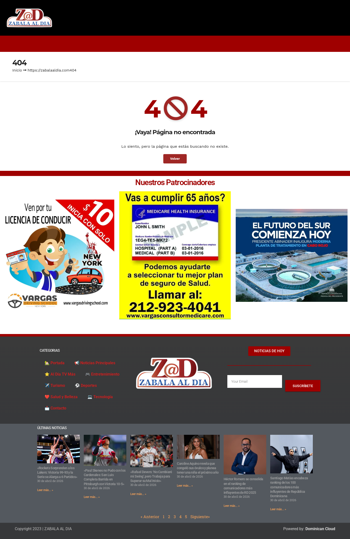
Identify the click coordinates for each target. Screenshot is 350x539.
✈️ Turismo (55, 385)
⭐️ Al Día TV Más (60, 374)
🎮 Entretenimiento (102, 374)
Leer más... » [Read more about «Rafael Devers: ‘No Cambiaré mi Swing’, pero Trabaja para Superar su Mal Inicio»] (138, 494)
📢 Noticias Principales (94, 363)
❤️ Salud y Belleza (61, 396)
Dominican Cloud (319, 528)
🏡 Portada (55, 363)
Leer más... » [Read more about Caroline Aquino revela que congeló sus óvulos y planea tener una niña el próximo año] (185, 485)
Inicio (17, 70)
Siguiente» (200, 516)
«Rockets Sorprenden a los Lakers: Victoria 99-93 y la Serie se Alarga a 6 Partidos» (57, 472)
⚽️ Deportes (86, 385)
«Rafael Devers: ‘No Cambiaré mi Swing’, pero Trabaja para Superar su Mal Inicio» (151, 476)
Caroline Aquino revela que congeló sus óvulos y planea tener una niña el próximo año (197, 468)
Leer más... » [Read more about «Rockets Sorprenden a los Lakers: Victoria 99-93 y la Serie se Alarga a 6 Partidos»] (45, 490)
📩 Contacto (55, 408)
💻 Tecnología (100, 396)
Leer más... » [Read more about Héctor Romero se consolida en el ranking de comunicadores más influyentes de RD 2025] (232, 506)
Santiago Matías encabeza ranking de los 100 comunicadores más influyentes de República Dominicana (289, 487)
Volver (175, 158)
